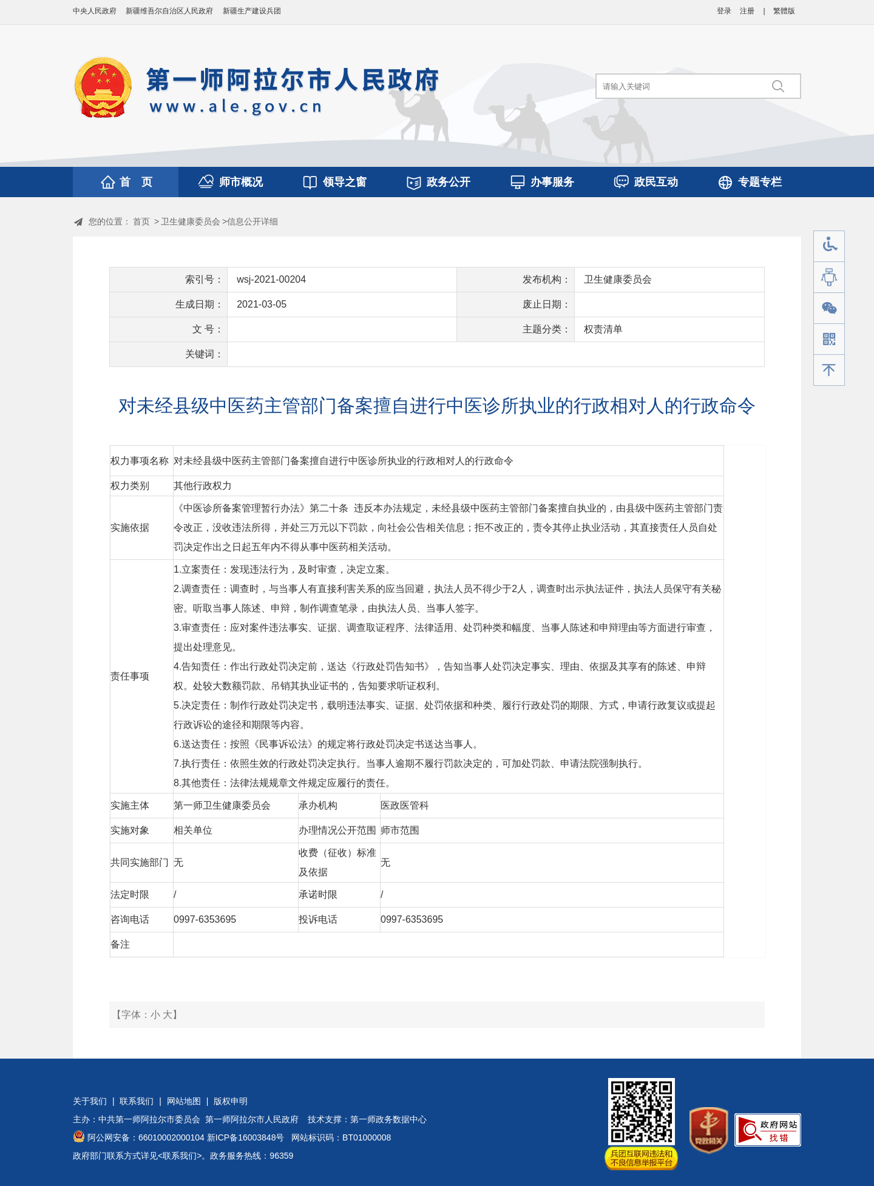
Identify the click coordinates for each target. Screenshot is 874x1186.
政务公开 (448, 182)
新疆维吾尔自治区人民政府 (169, 11)
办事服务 (552, 182)
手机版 (829, 339)
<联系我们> (180, 1156)
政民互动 (656, 182)
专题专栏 (760, 182)
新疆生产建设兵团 (252, 11)
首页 (141, 221)
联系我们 (137, 1101)
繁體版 (784, 11)
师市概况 (241, 182)
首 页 (136, 182)
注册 (747, 11)
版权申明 (231, 1101)
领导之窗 (345, 182)
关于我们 (90, 1101)
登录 (724, 11)
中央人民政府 (95, 11)
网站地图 (184, 1101)
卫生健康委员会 (190, 221)
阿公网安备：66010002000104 (146, 1137)
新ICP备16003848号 (246, 1137)
